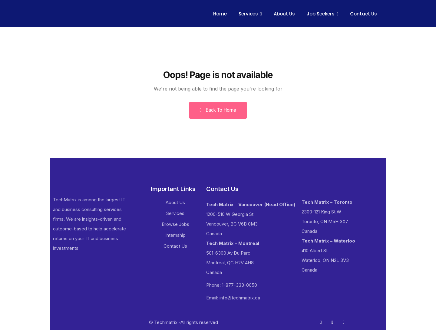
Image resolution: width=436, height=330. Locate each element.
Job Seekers (321, 14)
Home (220, 14)
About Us (284, 14)
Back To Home (218, 110)
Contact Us (363, 14)
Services (248, 14)
